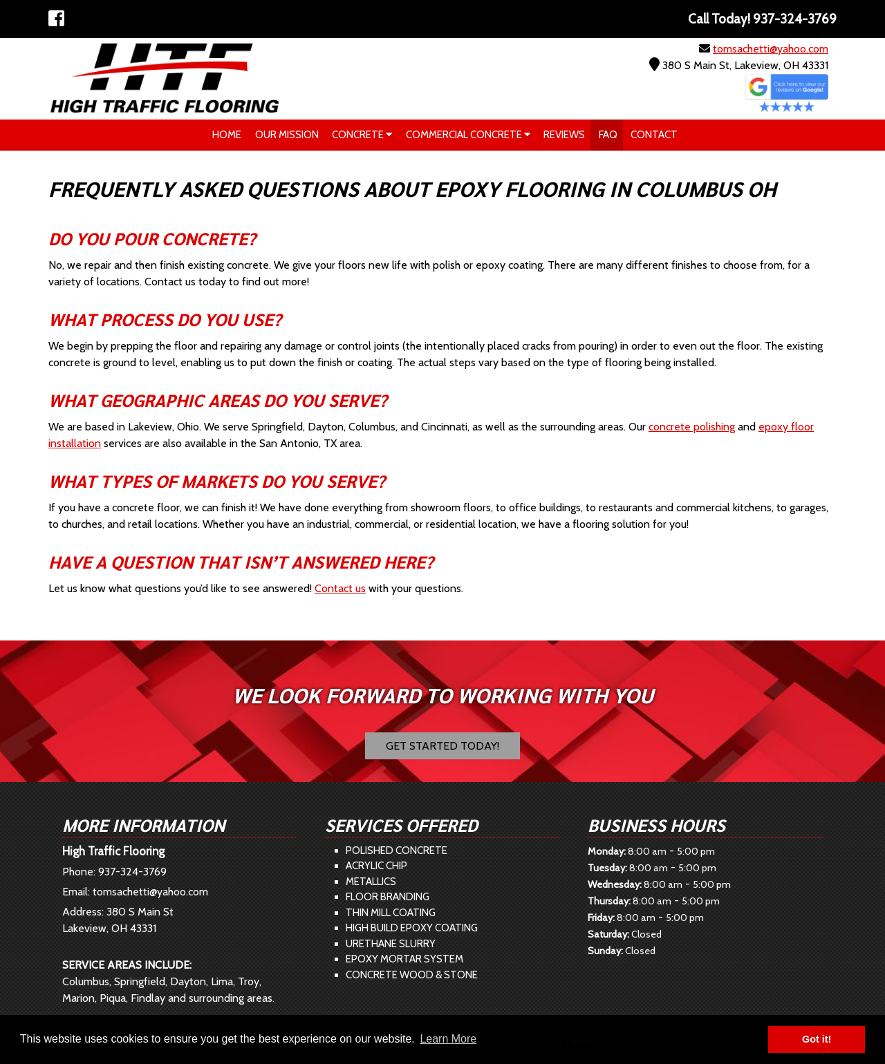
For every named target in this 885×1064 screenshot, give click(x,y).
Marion (78, 998)
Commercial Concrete (468, 135)
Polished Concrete (396, 850)
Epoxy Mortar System (404, 959)
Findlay (148, 998)
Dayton (188, 981)
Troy (248, 981)
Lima (222, 981)
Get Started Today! (442, 745)
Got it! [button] (816, 1039)
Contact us (340, 588)
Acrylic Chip (376, 865)
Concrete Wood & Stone (412, 975)
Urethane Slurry (391, 944)
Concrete (362, 135)
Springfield (139, 981)
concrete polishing (692, 426)
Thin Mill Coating (391, 912)
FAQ (608, 135)
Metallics (371, 881)
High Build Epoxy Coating (412, 928)
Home (226, 135)
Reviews (564, 135)
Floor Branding (387, 897)
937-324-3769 (132, 871)
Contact (654, 135)
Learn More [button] (448, 1039)
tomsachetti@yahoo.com (770, 48)
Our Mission (287, 135)
